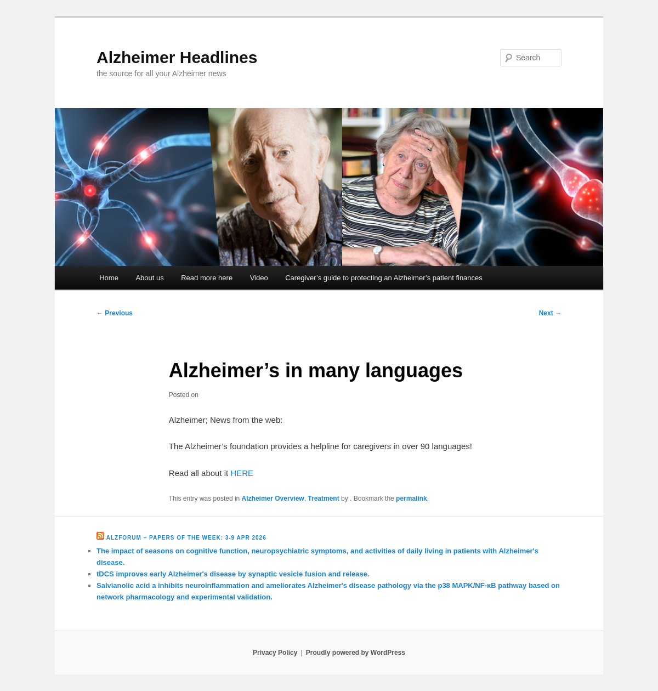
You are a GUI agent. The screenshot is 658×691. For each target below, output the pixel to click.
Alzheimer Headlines (177, 57)
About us (149, 278)
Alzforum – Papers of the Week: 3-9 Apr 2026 (186, 538)
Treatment (323, 498)
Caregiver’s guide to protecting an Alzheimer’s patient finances (384, 278)
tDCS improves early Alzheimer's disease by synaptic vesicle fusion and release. (233, 574)
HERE (241, 473)
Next (550, 313)
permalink (411, 498)
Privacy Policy (275, 652)
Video (259, 278)
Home (108, 278)
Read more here (206, 278)
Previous (115, 313)
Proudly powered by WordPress (355, 652)
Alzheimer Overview (273, 498)
